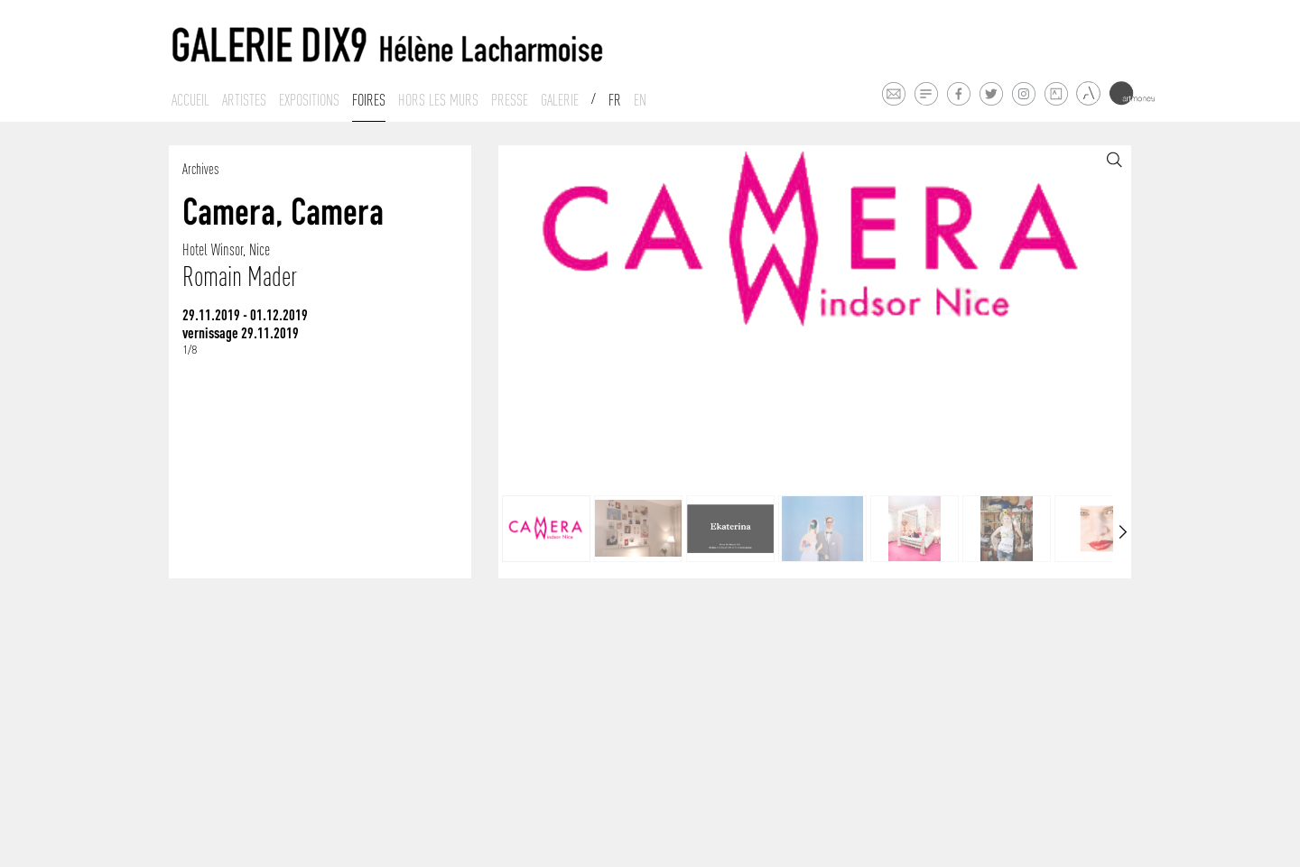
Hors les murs (438, 100)
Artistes (244, 100)
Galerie (560, 100)
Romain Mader (239, 276)
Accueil (190, 100)
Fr (614, 100)
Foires (368, 100)
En (640, 100)
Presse (509, 100)
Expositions (309, 100)
